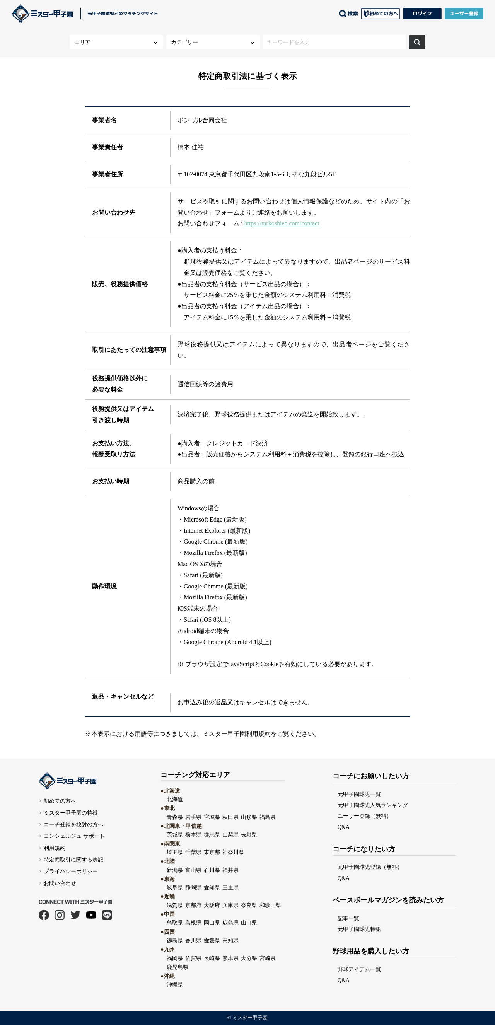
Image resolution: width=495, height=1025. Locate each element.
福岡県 (175, 958)
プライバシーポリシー (71, 871)
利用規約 (54, 848)
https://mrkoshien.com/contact (281, 223)
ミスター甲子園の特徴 (71, 813)
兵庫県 (230, 905)
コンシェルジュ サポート (74, 836)
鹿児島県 (177, 967)
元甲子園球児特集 (359, 929)
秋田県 (230, 817)
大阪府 (212, 905)
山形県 (249, 817)
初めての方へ (60, 801)
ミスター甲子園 (250, 1017)
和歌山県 (270, 905)
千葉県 (193, 852)
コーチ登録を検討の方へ (73, 824)
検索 (417, 42)
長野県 (249, 834)
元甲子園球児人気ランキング (373, 805)
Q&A (344, 827)
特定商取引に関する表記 (73, 859)
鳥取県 (175, 922)
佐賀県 (193, 958)
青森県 (175, 817)
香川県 (193, 940)
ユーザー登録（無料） (365, 816)
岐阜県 (175, 887)
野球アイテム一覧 (359, 969)
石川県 (212, 870)
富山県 (193, 870)
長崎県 (212, 958)
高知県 (230, 940)
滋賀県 (175, 905)
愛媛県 (212, 940)
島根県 (193, 922)
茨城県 (175, 834)
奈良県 (249, 905)
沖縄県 (175, 984)
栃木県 (193, 834)
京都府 (193, 905)
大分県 (249, 958)
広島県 (230, 922)
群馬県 (212, 834)
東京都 (212, 852)
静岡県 (193, 887)
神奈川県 (233, 852)
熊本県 (230, 958)
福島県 (267, 817)
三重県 (230, 887)
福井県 (230, 870)
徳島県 (175, 940)
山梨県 (230, 834)
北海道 (175, 799)
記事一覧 (348, 918)
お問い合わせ (60, 883)
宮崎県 (267, 958)
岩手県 (193, 817)
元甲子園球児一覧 (359, 794)
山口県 (249, 922)
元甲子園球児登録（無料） (370, 867)
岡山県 (212, 922)
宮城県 (212, 817)
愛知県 (212, 887)
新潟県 (175, 870)
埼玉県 (175, 852)
